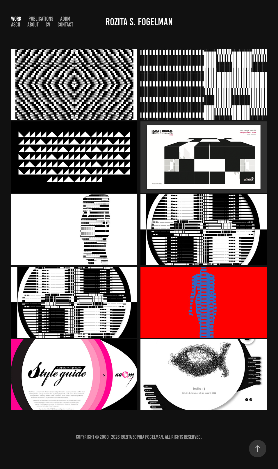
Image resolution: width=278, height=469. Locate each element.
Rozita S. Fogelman (139, 21)
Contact (65, 25)
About (33, 25)
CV (48, 25)
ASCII (15, 25)
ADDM (65, 19)
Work (16, 19)
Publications (40, 19)
